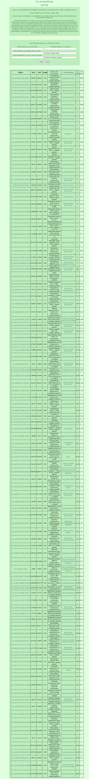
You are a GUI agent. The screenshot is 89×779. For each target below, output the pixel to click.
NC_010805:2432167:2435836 (20, 356)
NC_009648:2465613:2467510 (20, 722)
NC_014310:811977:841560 (20, 531)
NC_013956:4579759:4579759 (20, 773)
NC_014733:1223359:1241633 (20, 464)
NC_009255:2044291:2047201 (20, 633)
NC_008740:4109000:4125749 (20, 263)
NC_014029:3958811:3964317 (20, 104)
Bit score (81, 72)
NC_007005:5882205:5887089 (20, 428)
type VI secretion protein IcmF (68, 142)
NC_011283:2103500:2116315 (20, 669)
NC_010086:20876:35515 (21, 364)
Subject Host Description (54, 72)
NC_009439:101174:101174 (20, 289)
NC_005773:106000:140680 (20, 436)
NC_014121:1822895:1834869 (20, 765)
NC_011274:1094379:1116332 (20, 226)
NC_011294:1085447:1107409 (20, 234)
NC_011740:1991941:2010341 (20, 196)
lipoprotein (68, 133)
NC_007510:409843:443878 (20, 508)
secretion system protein (68, 531)
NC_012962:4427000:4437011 (20, 752)
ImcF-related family (68, 479)
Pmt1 (68, 456)
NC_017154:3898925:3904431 (20, 112)
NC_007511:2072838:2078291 (20, 344)
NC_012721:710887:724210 (20, 593)
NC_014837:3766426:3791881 (20, 608)
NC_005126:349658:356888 (20, 172)
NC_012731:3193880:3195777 (20, 714)
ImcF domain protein (68, 390)
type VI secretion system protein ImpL (68, 765)
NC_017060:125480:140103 (20, 700)
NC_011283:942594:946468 (20, 539)
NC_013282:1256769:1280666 (20, 416)
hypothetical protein (68, 78)
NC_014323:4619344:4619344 (20, 486)
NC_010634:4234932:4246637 (20, 149)
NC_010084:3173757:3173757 (20, 494)
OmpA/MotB (68, 428)
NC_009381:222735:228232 (20, 97)
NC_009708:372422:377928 (20, 133)
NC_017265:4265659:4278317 (20, 125)
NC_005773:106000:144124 (20, 479)
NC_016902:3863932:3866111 (20, 179)
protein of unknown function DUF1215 (68, 640)
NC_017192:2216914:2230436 (20, 370)
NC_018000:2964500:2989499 (20, 337)
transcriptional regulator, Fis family (68, 263)
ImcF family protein (68, 242)
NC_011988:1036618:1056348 (20, 450)
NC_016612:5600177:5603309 (20, 576)
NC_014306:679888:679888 (20, 350)
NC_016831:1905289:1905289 (20, 219)
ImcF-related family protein (68, 669)
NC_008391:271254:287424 (20, 390)
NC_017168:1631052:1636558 (20, 118)
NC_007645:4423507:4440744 (20, 284)
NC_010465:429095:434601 (20, 142)
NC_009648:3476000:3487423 (20, 553)
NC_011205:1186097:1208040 (20, 211)
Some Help (44, 5)
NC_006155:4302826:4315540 (20, 157)
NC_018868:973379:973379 (20, 312)
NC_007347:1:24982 (20, 569)
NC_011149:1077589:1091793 (20, 456)
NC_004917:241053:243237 (20, 404)
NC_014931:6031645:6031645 (20, 515)
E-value (77, 72)
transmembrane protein (68, 443)
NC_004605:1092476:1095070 (20, 276)
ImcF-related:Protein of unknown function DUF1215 (68, 471)
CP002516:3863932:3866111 (21, 190)
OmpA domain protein (68, 436)
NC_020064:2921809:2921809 (20, 325)
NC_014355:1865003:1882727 (20, 422)
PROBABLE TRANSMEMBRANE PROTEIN (68, 523)
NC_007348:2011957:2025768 (20, 561)
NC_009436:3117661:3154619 (20, 588)
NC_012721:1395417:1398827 (20, 619)
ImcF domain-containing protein (68, 289)
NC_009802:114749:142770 (20, 410)
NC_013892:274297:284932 (20, 78)
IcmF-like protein (68, 185)
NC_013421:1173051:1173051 (20, 257)
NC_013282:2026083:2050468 (20, 583)
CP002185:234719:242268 (20, 185)
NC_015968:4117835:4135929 (20, 251)
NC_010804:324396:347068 (20, 501)
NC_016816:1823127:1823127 (20, 331)
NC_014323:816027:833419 (20, 443)
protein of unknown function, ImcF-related (68, 319)
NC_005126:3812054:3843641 (20, 676)
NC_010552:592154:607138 (20, 641)
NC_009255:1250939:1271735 (20, 648)
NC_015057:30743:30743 (21, 738)
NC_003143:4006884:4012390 (20, 90)
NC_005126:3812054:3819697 (20, 730)
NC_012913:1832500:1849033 (20, 269)
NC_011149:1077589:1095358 (20, 204)
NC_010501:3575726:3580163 (20, 655)
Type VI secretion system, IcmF (68, 350)
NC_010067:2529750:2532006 (20, 693)
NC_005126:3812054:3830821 (20, 626)
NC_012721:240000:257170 (20, 613)
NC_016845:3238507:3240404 (20, 685)
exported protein (68, 758)
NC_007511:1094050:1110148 (20, 397)
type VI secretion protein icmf (68, 464)
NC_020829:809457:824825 (20, 303)
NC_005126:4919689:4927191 (20, 745)
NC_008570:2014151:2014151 (20, 242)
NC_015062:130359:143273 (20, 706)
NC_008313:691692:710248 (20, 319)
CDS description (68, 72)
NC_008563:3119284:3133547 (20, 545)
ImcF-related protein (68, 593)
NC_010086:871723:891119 (20, 383)
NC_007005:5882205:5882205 (20, 471)
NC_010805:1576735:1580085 (20, 375)
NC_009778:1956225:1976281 (20, 661)
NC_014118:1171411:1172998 (20, 600)
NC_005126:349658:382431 (20, 164)
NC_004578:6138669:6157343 (20, 296)
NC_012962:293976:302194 (20, 85)
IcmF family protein (68, 450)
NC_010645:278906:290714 (20, 758)
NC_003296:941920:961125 (20, 523)
